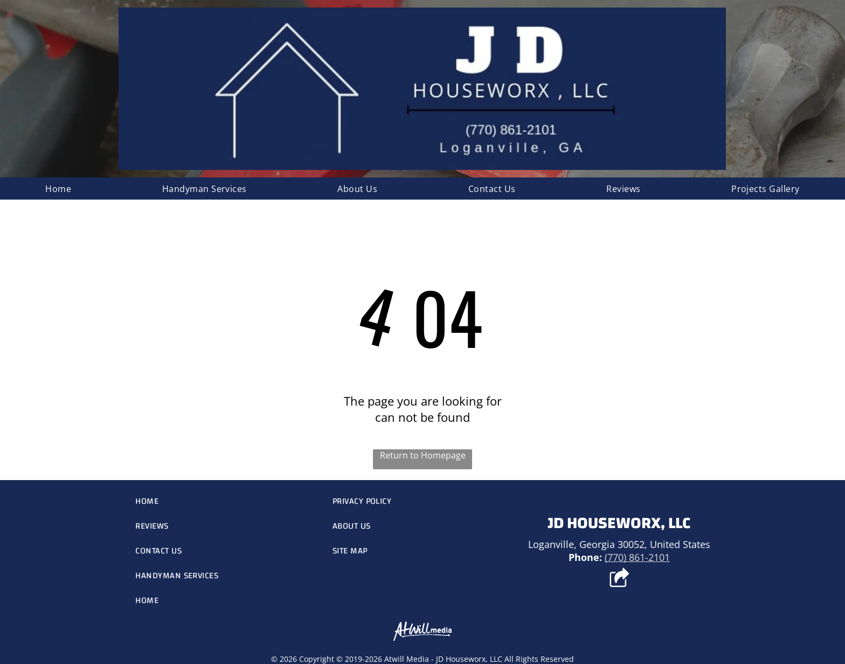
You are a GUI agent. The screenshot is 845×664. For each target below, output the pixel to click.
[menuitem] (58, 188)
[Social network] (619, 579)
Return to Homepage (423, 455)
